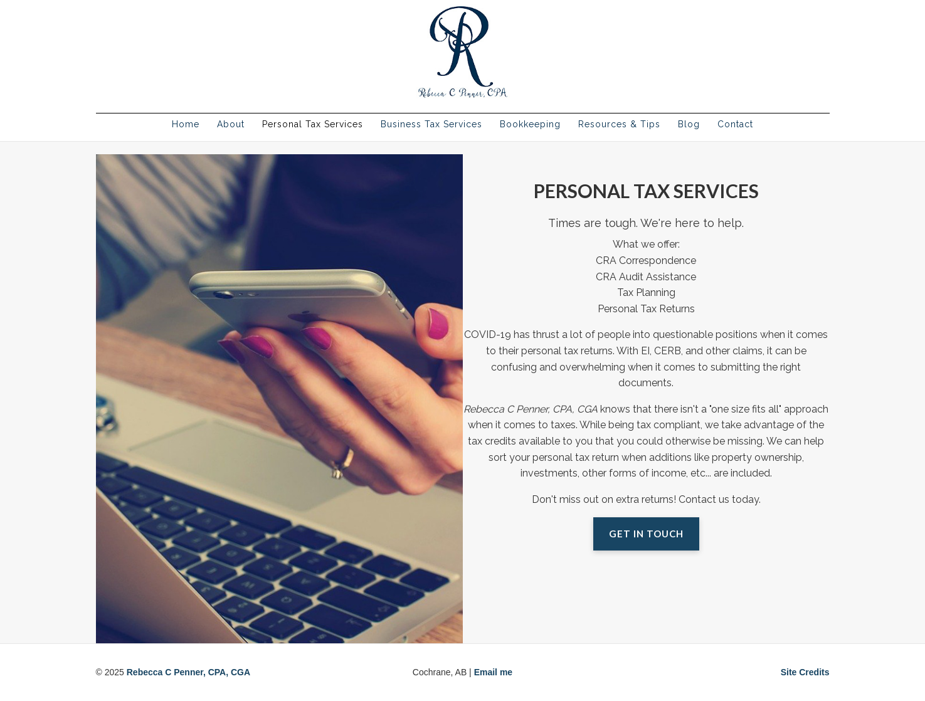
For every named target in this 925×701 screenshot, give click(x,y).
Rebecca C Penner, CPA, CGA (188, 672)
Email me (493, 672)
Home (185, 124)
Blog (689, 124)
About (231, 124)
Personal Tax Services (312, 124)
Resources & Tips (619, 124)
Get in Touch (646, 533)
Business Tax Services (431, 124)
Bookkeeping (530, 124)
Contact (735, 124)
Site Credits (805, 672)
